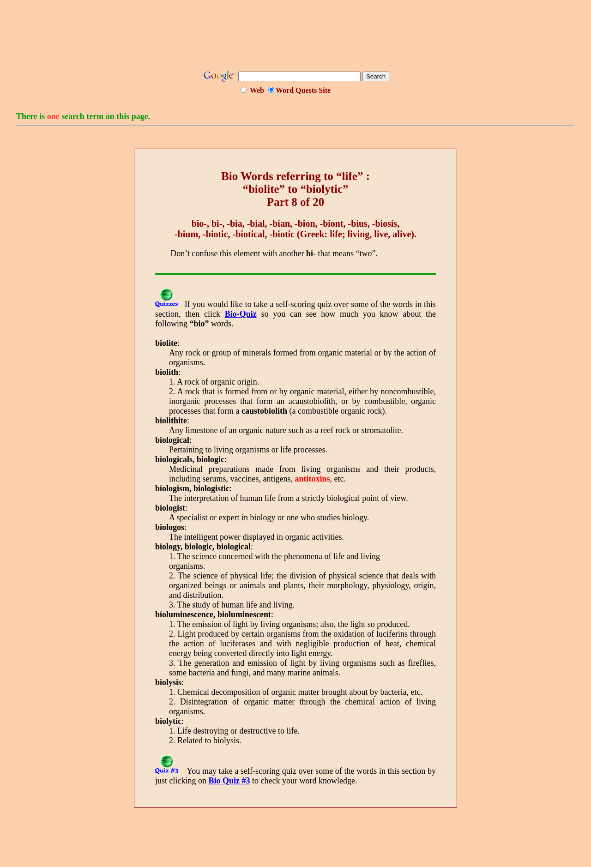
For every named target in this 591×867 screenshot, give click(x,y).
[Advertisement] (295, 38)
